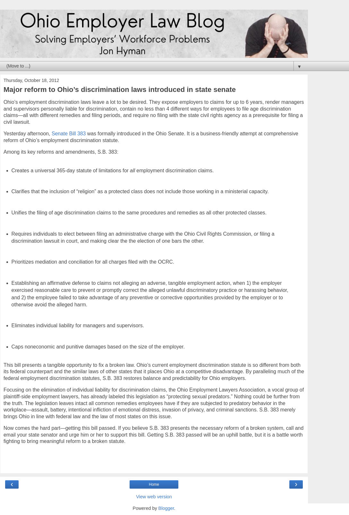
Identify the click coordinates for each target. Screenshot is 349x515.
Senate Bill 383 (69, 133)
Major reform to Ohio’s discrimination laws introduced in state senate (120, 90)
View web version (154, 496)
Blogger (166, 508)
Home (154, 484)
